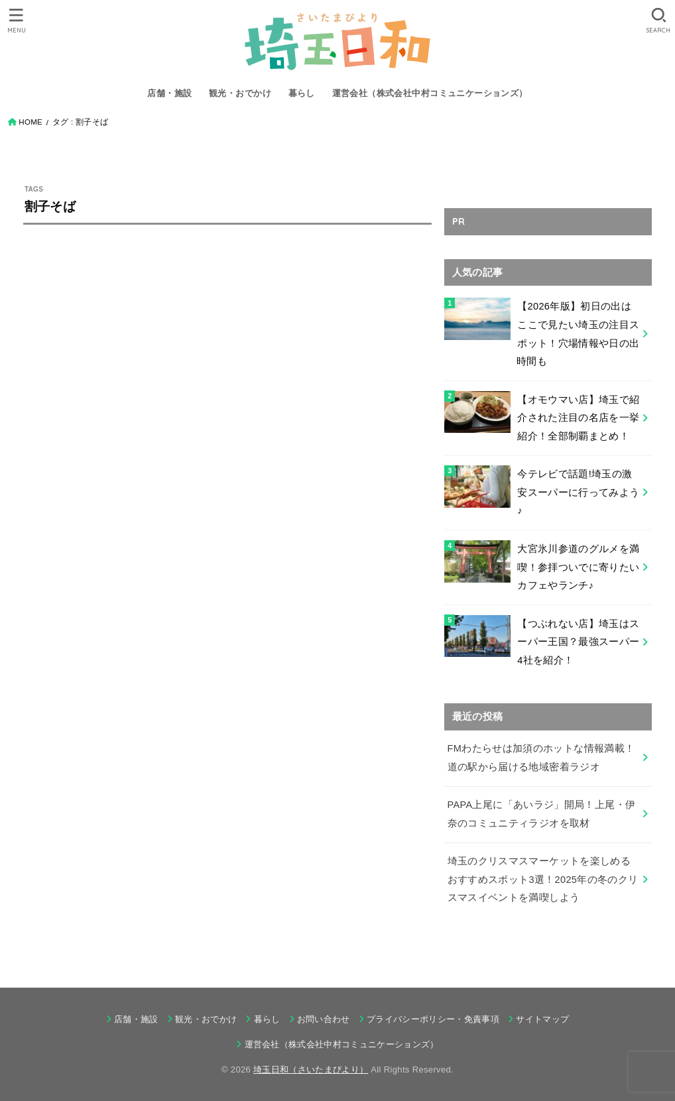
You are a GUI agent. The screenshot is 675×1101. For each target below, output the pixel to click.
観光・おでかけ (240, 93)
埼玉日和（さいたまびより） (310, 1069)
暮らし (301, 93)
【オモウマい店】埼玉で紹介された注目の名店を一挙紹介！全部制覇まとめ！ (578, 417)
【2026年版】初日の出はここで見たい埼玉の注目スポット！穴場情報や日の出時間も (578, 334)
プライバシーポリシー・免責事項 (433, 1019)
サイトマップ (542, 1019)
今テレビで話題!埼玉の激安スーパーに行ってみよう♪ (578, 492)
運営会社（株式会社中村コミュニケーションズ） (430, 93)
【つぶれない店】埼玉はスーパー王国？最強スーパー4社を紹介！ (578, 642)
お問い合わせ (323, 1019)
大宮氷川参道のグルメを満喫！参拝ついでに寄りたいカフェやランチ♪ (578, 567)
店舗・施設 (169, 93)
